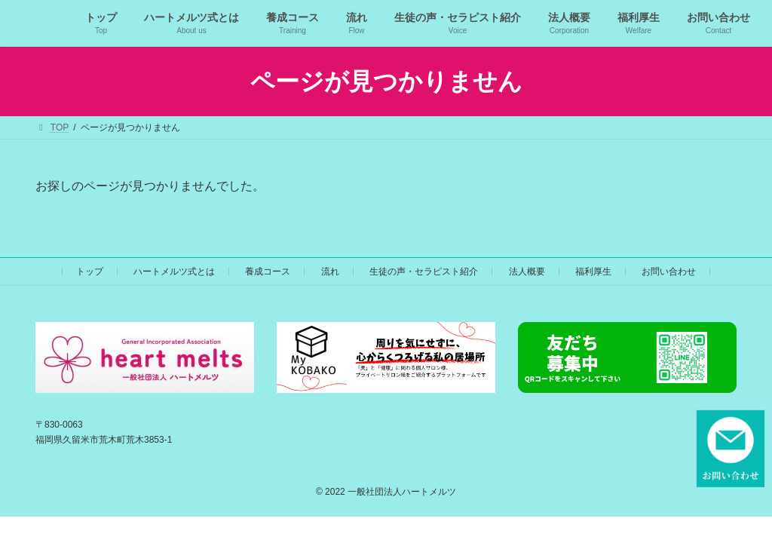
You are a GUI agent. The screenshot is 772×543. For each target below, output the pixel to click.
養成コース (267, 271)
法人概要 (527, 271)
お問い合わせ (669, 271)
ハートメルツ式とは (174, 271)
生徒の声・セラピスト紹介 (423, 271)
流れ (330, 271)
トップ (89, 271)
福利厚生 (593, 271)
